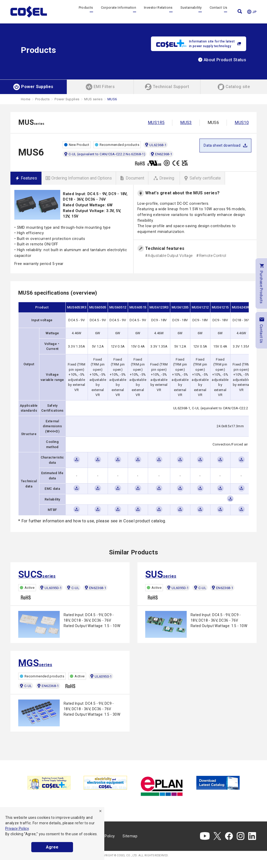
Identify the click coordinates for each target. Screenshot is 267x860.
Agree (52, 847)
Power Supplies (66, 99)
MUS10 (242, 122)
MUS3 (186, 122)
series (37, 574)
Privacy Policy (17, 828)
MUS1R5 (156, 122)
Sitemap (130, 836)
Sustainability (191, 12)
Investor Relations (158, 12)
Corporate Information (118, 12)
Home (25, 99)
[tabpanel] (49, 783)
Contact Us (218, 12)
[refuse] (100, 811)
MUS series (93, 99)
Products (86, 12)
